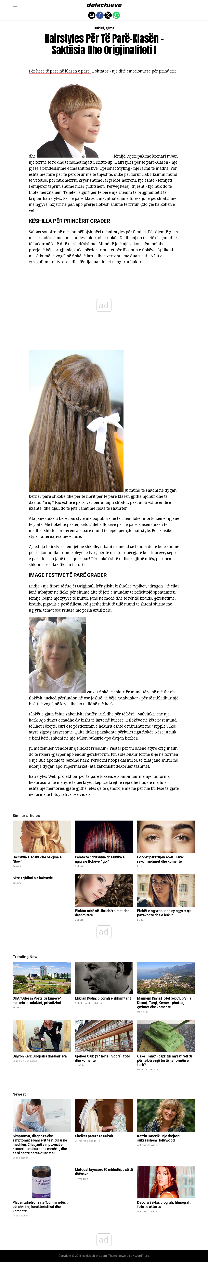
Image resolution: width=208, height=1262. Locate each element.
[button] (15, 5)
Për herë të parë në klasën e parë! (60, 71)
